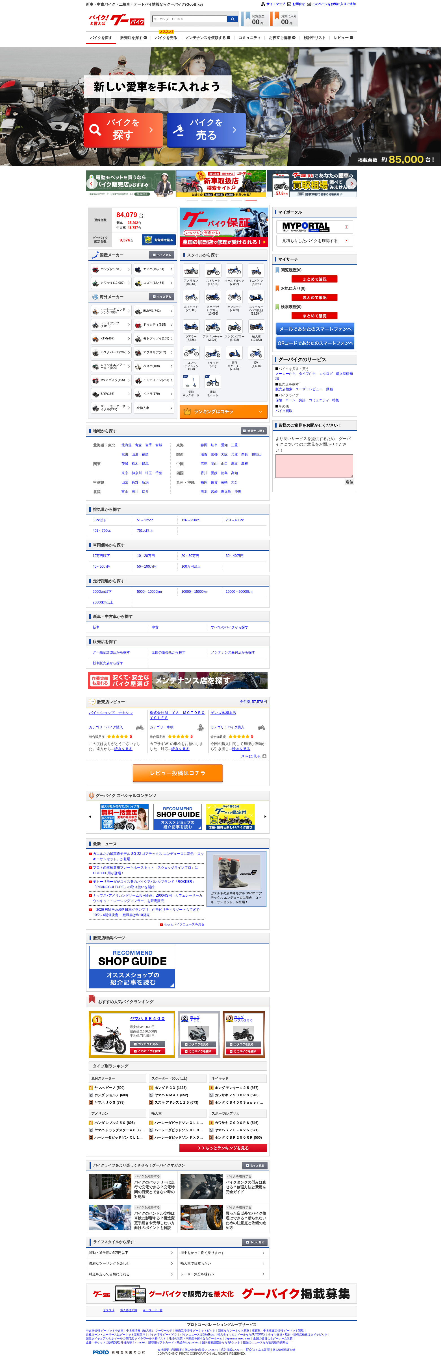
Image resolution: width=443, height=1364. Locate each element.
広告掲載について (232, 1349)
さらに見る (251, 756)
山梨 (124, 482)
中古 (155, 627)
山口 (224, 464)
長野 (135, 482)
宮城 (158, 445)
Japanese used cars (238, 1338)
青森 (138, 445)
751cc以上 (145, 531)
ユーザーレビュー (309, 389)
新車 (96, 627)
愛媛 (214, 473)
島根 (244, 464)
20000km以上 (103, 602)
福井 (145, 492)
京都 (214, 454)
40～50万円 (101, 566)
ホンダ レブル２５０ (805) (114, 1123)
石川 (135, 492)
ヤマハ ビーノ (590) (109, 1088)
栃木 (135, 464)
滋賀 (204, 454)
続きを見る (123, 749)
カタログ (326, 374)
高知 (234, 473)
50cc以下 (100, 520)
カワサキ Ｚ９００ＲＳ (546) (237, 1095)
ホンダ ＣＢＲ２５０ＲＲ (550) (238, 1137)
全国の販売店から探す (169, 652)
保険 (278, 400)
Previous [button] (91, 183)
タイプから (307, 374)
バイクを (123, 130)
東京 (124, 473)
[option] (138, 183)
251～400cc (235, 520)
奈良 (244, 454)
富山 (124, 492)
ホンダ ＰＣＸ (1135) (170, 1088)
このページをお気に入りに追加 (334, 4)
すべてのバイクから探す (229, 627)
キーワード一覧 (152, 1310)
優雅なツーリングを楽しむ (109, 1263)
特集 (335, 400)
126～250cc (190, 520)
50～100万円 (147, 566)
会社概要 (163, 1349)
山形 (135, 454)
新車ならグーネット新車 (233, 1330)
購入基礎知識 (128, 1310)
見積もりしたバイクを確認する (310, 240)
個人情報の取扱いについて (202, 1349)
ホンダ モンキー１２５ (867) (237, 1088)
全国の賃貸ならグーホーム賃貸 (273, 1338)
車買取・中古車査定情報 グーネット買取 (278, 1330)
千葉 (158, 473)
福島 (145, 454)
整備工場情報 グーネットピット (195, 1330)
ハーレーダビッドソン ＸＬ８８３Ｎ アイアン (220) (195, 1130)
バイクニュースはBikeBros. (197, 1334)
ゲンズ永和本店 (223, 713)
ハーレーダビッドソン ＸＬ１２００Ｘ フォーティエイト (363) (143, 1137)
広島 (204, 464)
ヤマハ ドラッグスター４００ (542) (121, 1130)
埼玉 (148, 473)
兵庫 (234, 454)
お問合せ (298, 4)
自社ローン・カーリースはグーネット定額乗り (115, 1334)
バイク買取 (283, 411)
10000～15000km (194, 592)
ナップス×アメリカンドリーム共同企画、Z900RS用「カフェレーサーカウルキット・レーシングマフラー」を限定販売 (147, 898)
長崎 (224, 482)
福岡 (204, 482)
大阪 (224, 454)
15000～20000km (239, 592)
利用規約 (177, 1349)
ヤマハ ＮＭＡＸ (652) (171, 1095)
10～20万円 (146, 556)
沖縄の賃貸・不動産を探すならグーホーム (195, 1338)
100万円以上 (191, 566)
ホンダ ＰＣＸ (194, 1018)
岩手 (148, 445)
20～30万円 (190, 556)
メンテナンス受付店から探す (233, 652)
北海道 (126, 445)
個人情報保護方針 (284, 1349)
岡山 (214, 464)
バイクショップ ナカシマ (111, 713)
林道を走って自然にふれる (109, 1274)
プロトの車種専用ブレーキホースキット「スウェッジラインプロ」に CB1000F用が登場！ (145, 870)
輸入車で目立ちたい (196, 1263)
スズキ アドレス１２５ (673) (176, 1102)
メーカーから (285, 374)
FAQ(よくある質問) (258, 1349)
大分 (234, 482)
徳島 (224, 473)
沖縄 (237, 492)
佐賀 (214, 482)
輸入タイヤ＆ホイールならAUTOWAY (241, 1334)
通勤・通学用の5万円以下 (108, 1253)
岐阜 (214, 445)
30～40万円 (235, 556)
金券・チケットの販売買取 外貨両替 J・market (116, 1342)
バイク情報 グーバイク (162, 1334)
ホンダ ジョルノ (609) (111, 1095)
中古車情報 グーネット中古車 (104, 1330)
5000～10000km (149, 592)
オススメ (108, 1310)
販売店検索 (283, 389)
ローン (290, 400)
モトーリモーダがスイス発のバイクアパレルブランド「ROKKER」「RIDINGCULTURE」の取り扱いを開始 (144, 884)
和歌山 (256, 454)
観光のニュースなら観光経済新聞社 (265, 1342)
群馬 (145, 464)
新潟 (145, 482)
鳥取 (234, 464)
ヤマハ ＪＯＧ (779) (109, 1102)
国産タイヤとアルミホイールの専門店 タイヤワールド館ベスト (126, 1338)
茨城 (124, 464)
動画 (329, 389)
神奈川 (137, 473)
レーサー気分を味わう (197, 1274)
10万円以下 (101, 556)
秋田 (124, 454)
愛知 (224, 445)
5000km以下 (102, 592)
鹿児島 (226, 492)
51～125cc (145, 520)
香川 (204, 473)
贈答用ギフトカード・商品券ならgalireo (173, 1342)
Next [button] (351, 183)
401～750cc (102, 531)
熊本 (204, 492)
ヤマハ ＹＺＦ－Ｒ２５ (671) (237, 1130)
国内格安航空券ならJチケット (221, 1342)
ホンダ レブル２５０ (243, 1018)
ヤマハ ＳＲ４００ (147, 1018)
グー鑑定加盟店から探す (111, 652)
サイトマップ (275, 4)
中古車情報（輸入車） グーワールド (149, 1330)
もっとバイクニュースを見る (184, 924)
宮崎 (214, 492)
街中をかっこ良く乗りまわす (203, 1253)
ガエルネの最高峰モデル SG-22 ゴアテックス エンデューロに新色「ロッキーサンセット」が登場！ (148, 856)
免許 (302, 400)
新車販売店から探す (108, 663)
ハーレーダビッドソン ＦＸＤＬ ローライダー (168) (195, 1137)
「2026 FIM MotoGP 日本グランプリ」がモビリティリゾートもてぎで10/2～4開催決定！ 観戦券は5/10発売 (146, 912)
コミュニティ (319, 400)
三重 (234, 445)
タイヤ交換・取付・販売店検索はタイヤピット (297, 1334)
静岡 (204, 445)
